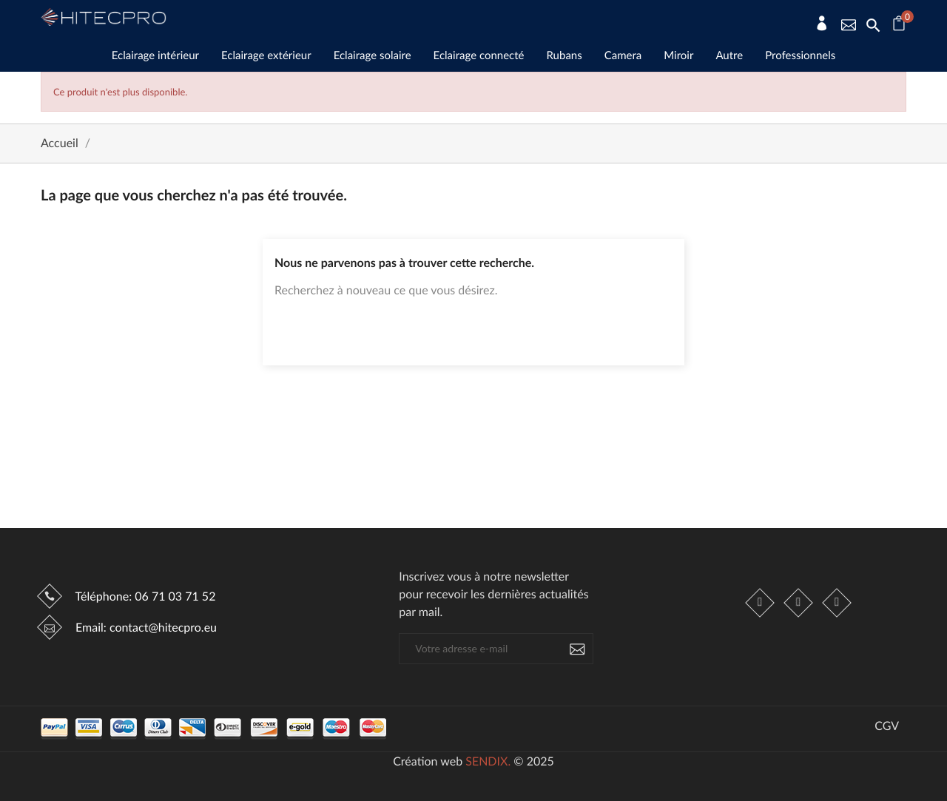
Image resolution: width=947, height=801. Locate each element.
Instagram (798, 603)
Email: (145, 628)
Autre (729, 55)
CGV (886, 726)
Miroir (678, 55)
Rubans (564, 55)
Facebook (760, 603)
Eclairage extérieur (266, 55)
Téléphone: (144, 596)
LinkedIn (837, 603)
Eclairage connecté (479, 55)
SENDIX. (487, 761)
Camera (623, 55)
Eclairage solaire (372, 55)
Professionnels (800, 55)
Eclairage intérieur (155, 55)
